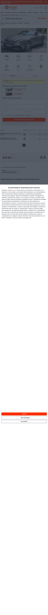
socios (14, 190)
